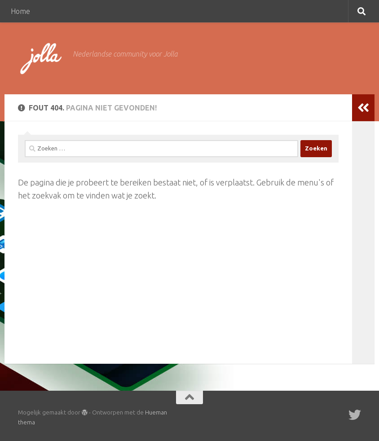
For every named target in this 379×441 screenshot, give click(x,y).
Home (20, 11)
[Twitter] (354, 415)
